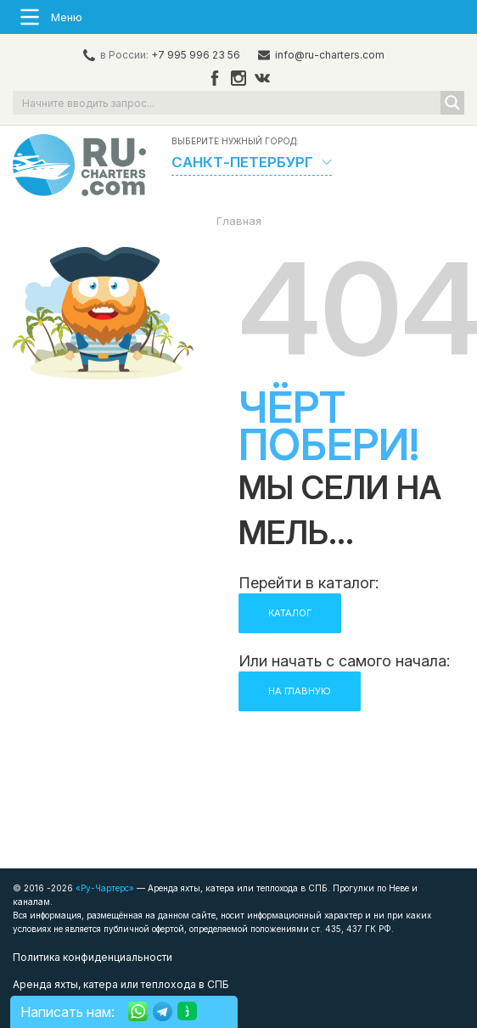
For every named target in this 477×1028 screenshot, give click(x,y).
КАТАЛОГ (289, 613)
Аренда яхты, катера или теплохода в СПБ (121, 984)
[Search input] (227, 102)
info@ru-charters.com (329, 54)
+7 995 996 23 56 (195, 54)
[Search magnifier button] (452, 103)
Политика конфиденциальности (92, 957)
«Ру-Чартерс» (103, 888)
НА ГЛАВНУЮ (299, 691)
